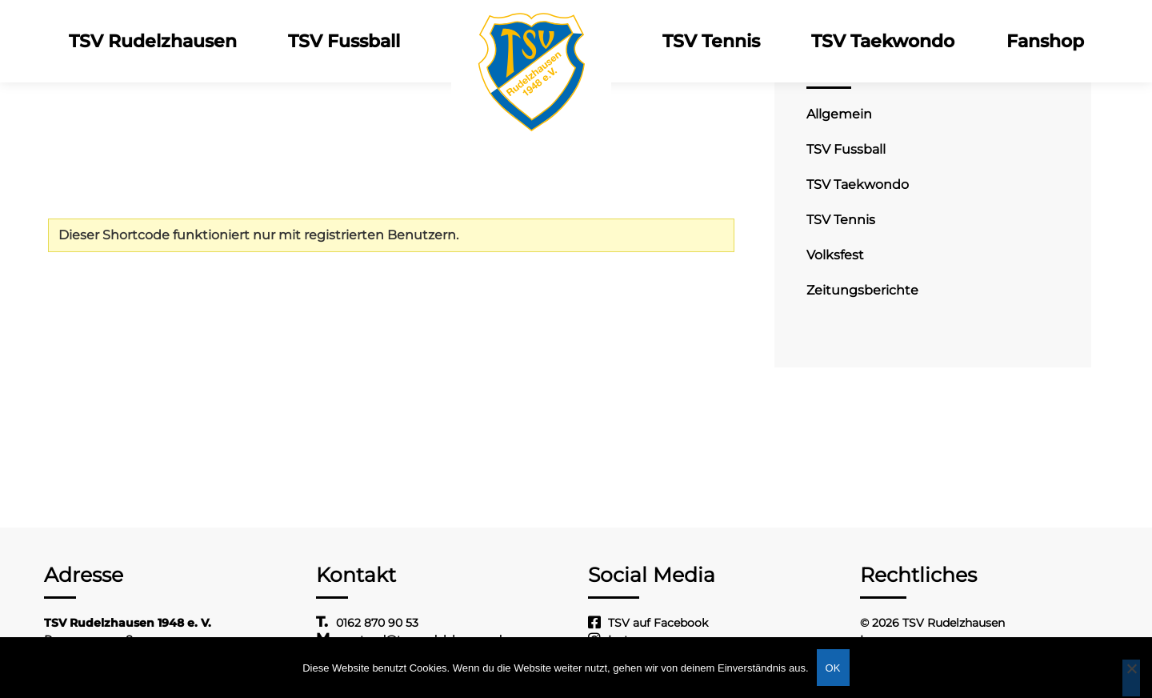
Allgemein (839, 114)
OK (833, 668)
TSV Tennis (711, 41)
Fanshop (1044, 41)
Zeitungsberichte (862, 290)
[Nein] (1131, 678)
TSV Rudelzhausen (153, 41)
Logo (531, 41)
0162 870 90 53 (377, 623)
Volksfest (835, 255)
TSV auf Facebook (658, 623)
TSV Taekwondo (882, 41)
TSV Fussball (344, 41)
